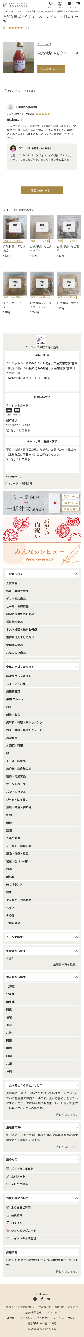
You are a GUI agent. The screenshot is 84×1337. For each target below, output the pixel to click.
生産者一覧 (45, 1307)
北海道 (10, 986)
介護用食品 (13, 923)
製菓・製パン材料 (17, 861)
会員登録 (14, 1215)
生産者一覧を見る (65, 964)
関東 (9, 1009)
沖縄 (9, 1071)
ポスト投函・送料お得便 (21, 629)
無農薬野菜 (13, 691)
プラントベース (15, 784)
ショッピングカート (21, 1230)
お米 (9, 707)
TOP (5, 11)
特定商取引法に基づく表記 (42, 1323)
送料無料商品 (14, 622)
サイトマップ (52, 1312)
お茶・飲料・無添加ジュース (39, 11)
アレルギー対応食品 (18, 900)
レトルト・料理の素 (18, 846)
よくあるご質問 (18, 1207)
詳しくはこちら (67, 1115)
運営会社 (12, 1318)
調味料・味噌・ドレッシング (24, 722)
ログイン (14, 1223)
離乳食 (10, 877)
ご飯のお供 (13, 838)
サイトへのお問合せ (21, 1238)
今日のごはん (17, 1184)
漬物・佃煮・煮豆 (17, 853)
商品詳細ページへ (51, 69)
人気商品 (11, 583)
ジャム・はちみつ (17, 799)
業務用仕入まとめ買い (20, 637)
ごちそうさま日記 (19, 1169)
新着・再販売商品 (17, 591)
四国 (9, 1056)
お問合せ (59, 1307)
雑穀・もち (13, 714)
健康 (9, 892)
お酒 (9, 869)
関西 (9, 1040)
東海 (9, 1025)
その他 (10, 915)
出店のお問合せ (32, 1312)
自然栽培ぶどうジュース (68, 11)
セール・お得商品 (17, 606)
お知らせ (73, 1307)
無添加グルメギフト (18, 676)
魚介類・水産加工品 (18, 769)
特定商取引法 (13, 477)
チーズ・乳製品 (15, 761)
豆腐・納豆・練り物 (18, 807)
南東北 (10, 1002)
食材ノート (15, 1176)
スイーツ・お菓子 (17, 684)
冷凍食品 (11, 738)
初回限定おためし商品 (20, 614)
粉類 (9, 823)
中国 (9, 1048)
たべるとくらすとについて (20, 1307)
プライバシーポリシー (65, 1318)
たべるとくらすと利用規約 (35, 1318)
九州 (9, 1063)
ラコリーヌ (16, 11)
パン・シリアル (16, 792)
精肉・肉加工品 (16, 776)
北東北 (10, 994)
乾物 (9, 815)
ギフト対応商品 (16, 599)
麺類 (9, 830)
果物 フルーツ (14, 699)
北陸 (9, 1033)
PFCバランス (14, 884)
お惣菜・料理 (14, 745)
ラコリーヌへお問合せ (18, 483)
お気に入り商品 (16, 653)
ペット (10, 907)
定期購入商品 (14, 645)
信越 (9, 1017)
